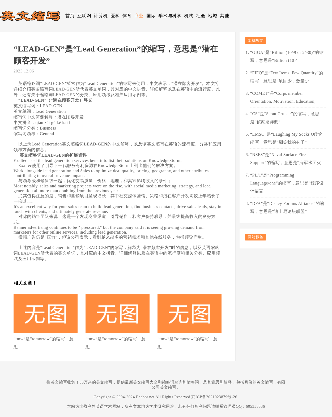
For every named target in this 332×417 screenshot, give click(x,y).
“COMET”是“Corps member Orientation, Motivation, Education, (283, 97)
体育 (127, 15)
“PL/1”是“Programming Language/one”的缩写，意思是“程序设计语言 (287, 183)
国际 (151, 15)
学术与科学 (170, 15)
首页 (70, 15)
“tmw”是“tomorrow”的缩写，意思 (44, 343)
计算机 (101, 15)
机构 (188, 15)
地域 (212, 15)
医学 (115, 15)
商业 (139, 15)
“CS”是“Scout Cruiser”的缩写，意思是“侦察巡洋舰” (285, 117)
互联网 (84, 15)
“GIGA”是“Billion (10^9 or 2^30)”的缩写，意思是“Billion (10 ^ (287, 56)
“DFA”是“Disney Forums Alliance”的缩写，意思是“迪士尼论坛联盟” (287, 207)
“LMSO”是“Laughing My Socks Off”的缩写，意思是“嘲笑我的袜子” (287, 138)
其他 (224, 15)
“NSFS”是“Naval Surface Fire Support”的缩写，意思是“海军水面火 (285, 158)
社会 (200, 15)
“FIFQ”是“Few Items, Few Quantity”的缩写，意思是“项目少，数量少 (286, 77)
